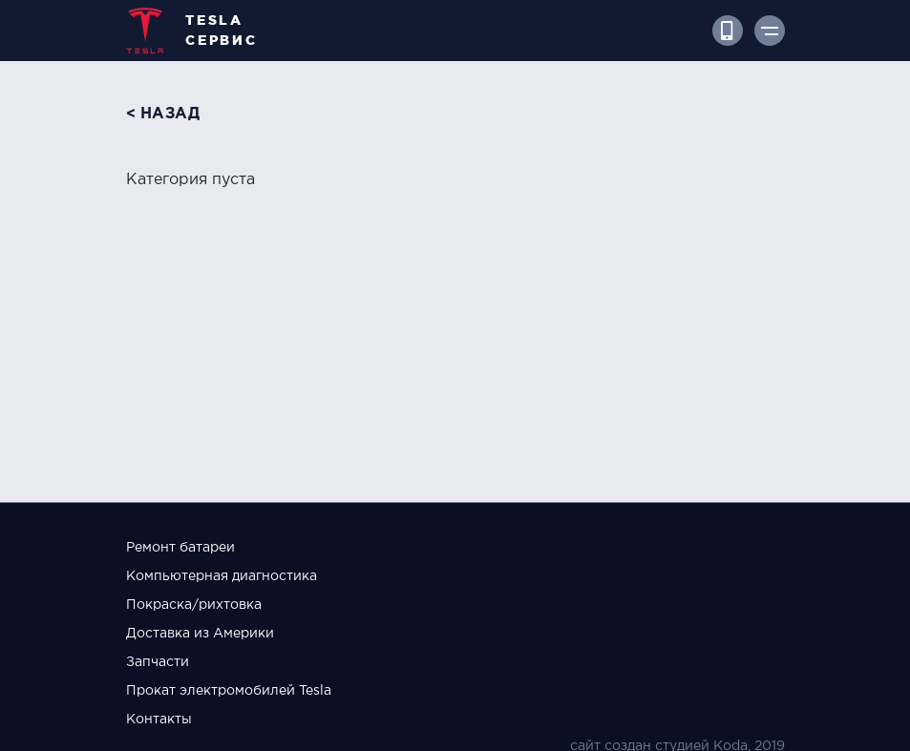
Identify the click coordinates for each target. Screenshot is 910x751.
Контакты (159, 719)
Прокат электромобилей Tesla (228, 691)
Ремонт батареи (180, 547)
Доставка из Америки (200, 633)
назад (170, 114)
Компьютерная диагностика (221, 576)
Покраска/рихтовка (194, 605)
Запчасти (157, 662)
